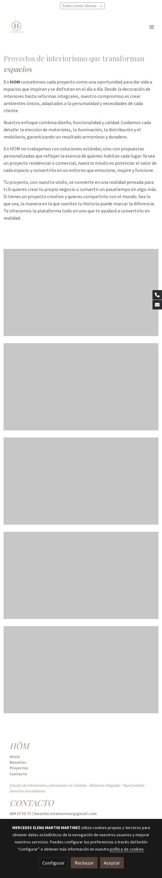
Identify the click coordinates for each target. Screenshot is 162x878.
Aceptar (112, 863)
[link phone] (157, 295)
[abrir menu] (151, 27)
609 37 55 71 (21, 813)
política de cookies (127, 849)
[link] (16, 26)
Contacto (18, 773)
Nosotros (18, 762)
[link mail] (157, 304)
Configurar (53, 863)
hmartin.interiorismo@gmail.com (65, 813)
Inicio (15, 756)
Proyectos (19, 767)
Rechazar (84, 863)
